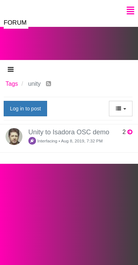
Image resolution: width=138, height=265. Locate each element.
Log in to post (25, 109)
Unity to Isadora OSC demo (68, 132)
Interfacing (42, 140)
